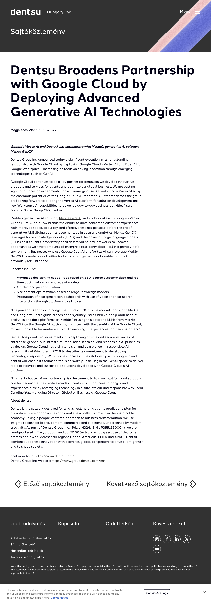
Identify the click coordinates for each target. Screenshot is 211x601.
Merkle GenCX (70, 218)
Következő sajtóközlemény (151, 484)
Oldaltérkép (119, 524)
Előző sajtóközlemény (51, 484)
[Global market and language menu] (59, 12)
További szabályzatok (27, 557)
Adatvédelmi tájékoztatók (31, 538)
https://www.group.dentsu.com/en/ (78, 461)
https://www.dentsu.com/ (54, 456)
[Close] (204, 594)
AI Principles (39, 351)
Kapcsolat (69, 524)
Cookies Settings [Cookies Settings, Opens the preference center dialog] (157, 595)
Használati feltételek (27, 551)
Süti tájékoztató (23, 544)
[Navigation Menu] (190, 12)
